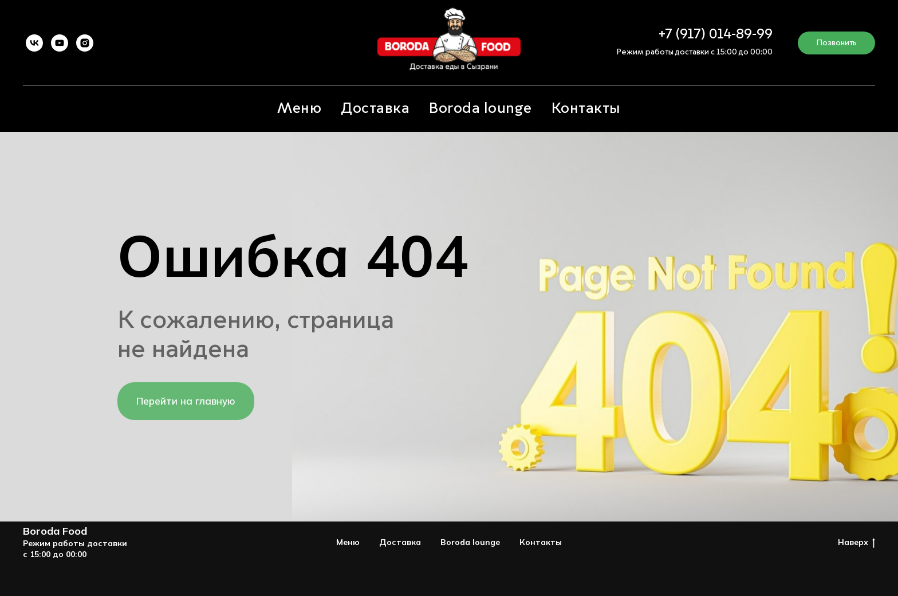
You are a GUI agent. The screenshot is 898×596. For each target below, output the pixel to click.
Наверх (856, 542)
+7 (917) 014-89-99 (716, 35)
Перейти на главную (185, 401)
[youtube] (59, 43)
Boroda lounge (480, 108)
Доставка (375, 108)
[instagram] (84, 43)
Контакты (586, 108)
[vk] (34, 43)
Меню (299, 108)
